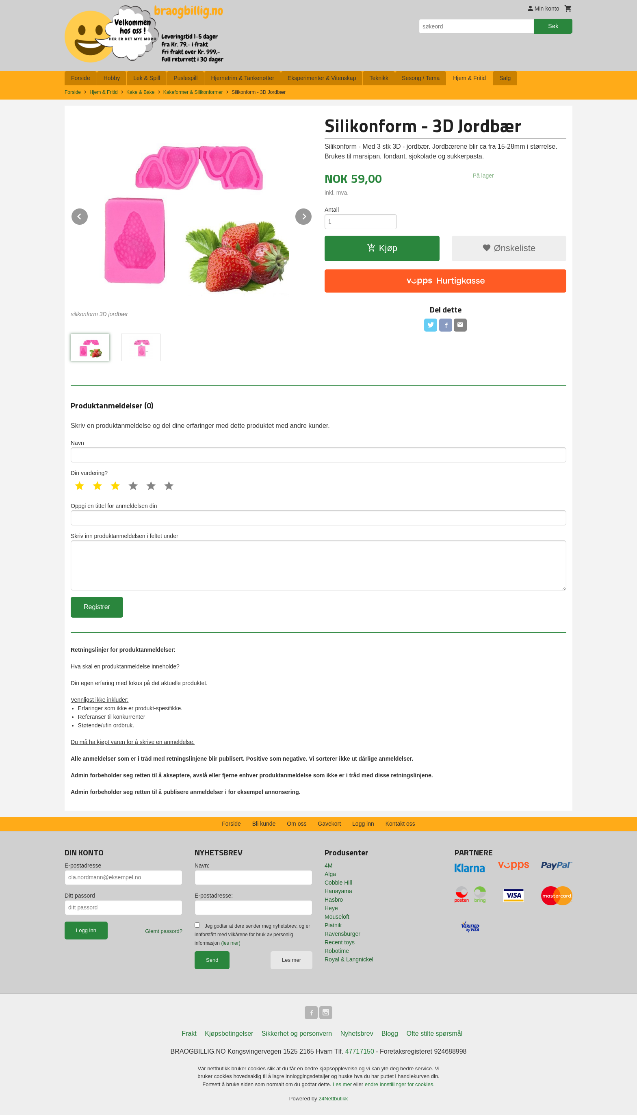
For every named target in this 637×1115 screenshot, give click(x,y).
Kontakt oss (400, 823)
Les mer (291, 960)
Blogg (389, 1033)
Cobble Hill (338, 882)
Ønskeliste (508, 248)
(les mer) (230, 943)
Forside (80, 78)
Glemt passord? (163, 931)
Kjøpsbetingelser (229, 1033)
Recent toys (340, 942)
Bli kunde (264, 823)
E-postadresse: (214, 895)
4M (328, 865)
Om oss (296, 823)
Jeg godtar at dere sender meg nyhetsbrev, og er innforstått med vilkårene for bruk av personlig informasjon (252, 934)
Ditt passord (80, 895)
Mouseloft (337, 916)
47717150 (359, 1051)
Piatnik (333, 925)
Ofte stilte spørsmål (434, 1033)
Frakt (189, 1033)
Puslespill (185, 78)
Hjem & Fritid (469, 78)
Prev (88, 215)
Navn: (202, 865)
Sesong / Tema (421, 78)
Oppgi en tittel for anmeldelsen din (318, 514)
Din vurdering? (89, 473)
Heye (331, 908)
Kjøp (382, 248)
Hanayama (338, 891)
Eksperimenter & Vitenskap (322, 78)
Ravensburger (342, 934)
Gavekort (329, 823)
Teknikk (378, 78)
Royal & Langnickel (349, 959)
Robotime (337, 951)
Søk (553, 26)
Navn (318, 451)
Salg (505, 78)
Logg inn (363, 823)
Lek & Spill (146, 78)
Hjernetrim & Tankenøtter (242, 78)
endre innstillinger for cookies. (400, 1084)
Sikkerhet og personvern (297, 1033)
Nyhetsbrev (356, 1033)
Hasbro (334, 899)
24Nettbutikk (333, 1098)
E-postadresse (83, 865)
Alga (330, 874)
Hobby (112, 78)
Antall (332, 209)
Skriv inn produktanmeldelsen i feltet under (318, 561)
